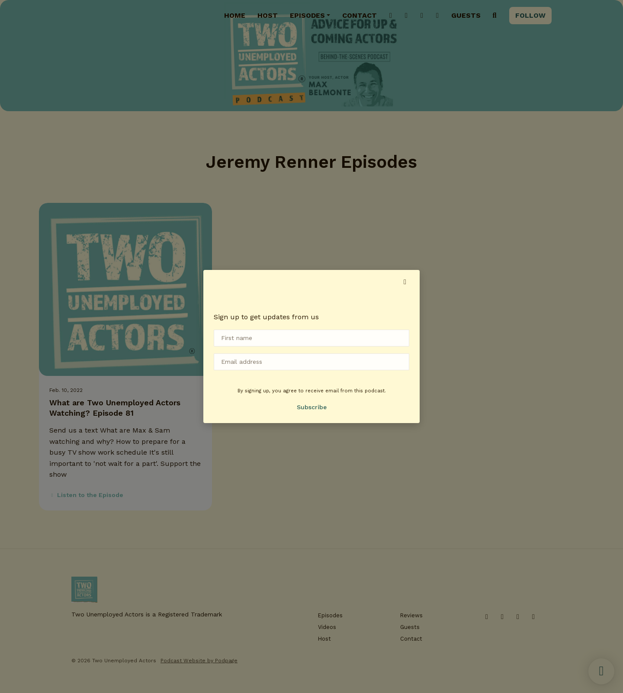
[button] (405, 282)
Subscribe (312, 407)
